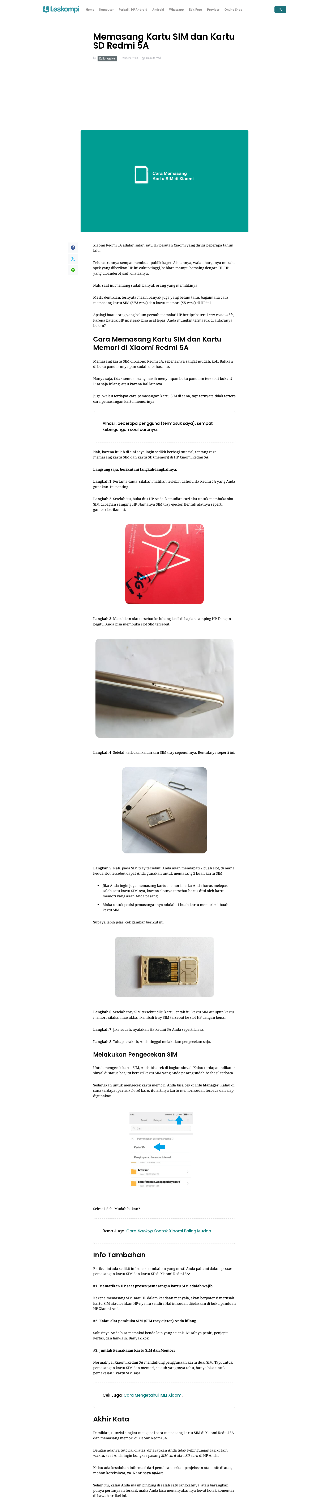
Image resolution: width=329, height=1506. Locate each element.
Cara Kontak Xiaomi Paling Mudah (168, 1231)
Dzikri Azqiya (107, 58)
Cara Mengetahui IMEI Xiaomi (153, 1395)
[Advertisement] (164, 95)
